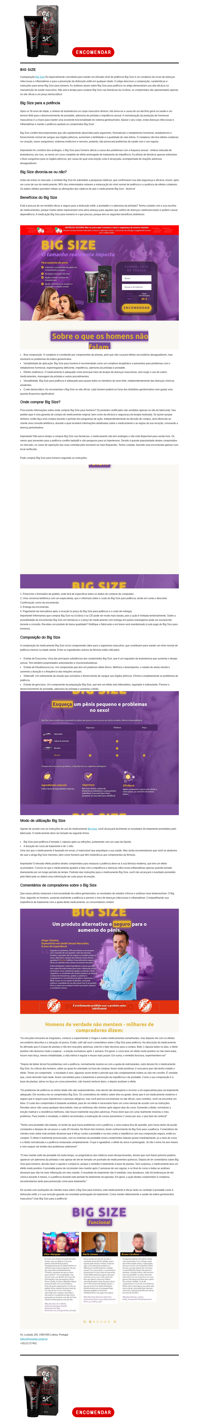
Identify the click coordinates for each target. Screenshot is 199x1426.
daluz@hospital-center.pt (33, 1339)
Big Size (40, 77)
